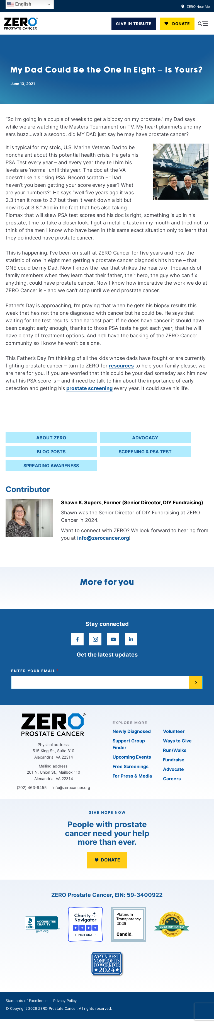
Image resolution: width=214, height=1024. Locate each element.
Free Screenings (131, 766)
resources (121, 366)
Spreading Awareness (51, 465)
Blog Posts (51, 451)
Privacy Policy (65, 1000)
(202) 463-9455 (32, 787)
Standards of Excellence (27, 1000)
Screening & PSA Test (145, 451)
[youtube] (113, 639)
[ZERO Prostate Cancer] (21, 23)
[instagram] (95, 639)
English (19, 4)
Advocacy (145, 437)
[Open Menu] (203, 24)
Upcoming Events (132, 757)
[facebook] (77, 639)
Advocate (173, 769)
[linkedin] (131, 639)
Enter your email (33, 671)
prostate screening (89, 388)
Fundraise (173, 759)
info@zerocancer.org (103, 538)
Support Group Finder (129, 744)
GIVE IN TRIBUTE (134, 23)
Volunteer (174, 731)
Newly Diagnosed (132, 731)
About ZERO (51, 437)
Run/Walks (174, 750)
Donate (181, 23)
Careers (172, 778)
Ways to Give (177, 741)
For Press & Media (132, 776)
